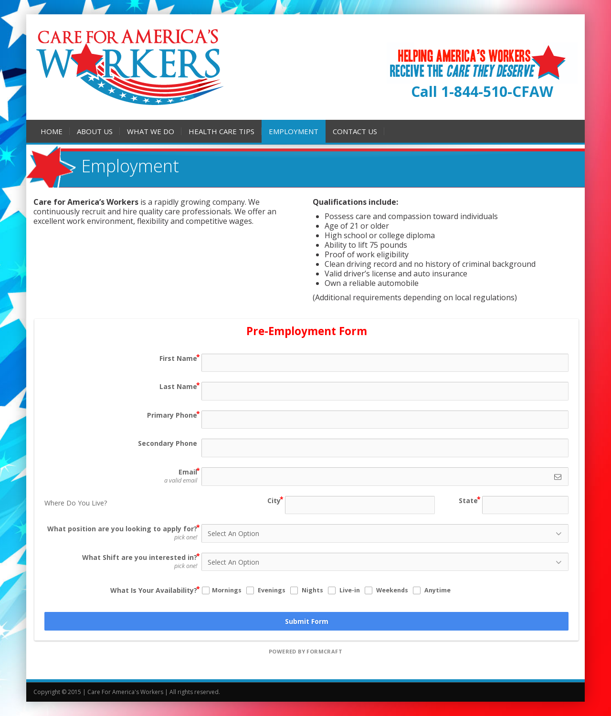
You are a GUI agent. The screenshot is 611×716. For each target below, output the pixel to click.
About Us (95, 131)
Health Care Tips (221, 131)
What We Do (150, 131)
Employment (293, 131)
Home (52, 131)
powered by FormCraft (305, 651)
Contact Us (355, 131)
